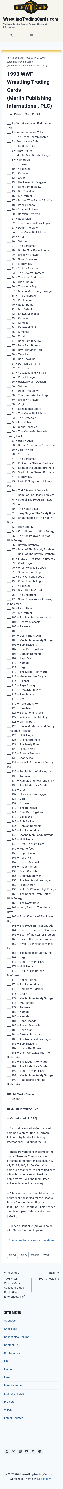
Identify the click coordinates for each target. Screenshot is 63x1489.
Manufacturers (13, 1385)
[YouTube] (26, 1451)
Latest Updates (13, 1418)
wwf (46, 1254)
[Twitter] (13, 1451)
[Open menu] (31, 35)
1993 (23, 1254)
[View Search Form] (11, 35)
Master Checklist (14, 1393)
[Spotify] (40, 1451)
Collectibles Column (16, 1337)
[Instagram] (20, 1451)
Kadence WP (45, 1478)
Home (8, 1369)
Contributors (12, 1353)
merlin (35, 1254)
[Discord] (33, 1451)
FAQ (6, 1361)
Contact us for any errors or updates (31, 1240)
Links (7, 1377)
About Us (10, 1320)
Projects (9, 1401)
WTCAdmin (16, 114)
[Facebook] (7, 1451)
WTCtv (8, 1409)
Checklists (10, 1328)
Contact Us (11, 1345)
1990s (12, 1254)
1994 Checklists (46, 1275)
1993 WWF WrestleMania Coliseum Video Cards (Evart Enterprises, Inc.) (16, 1284)
